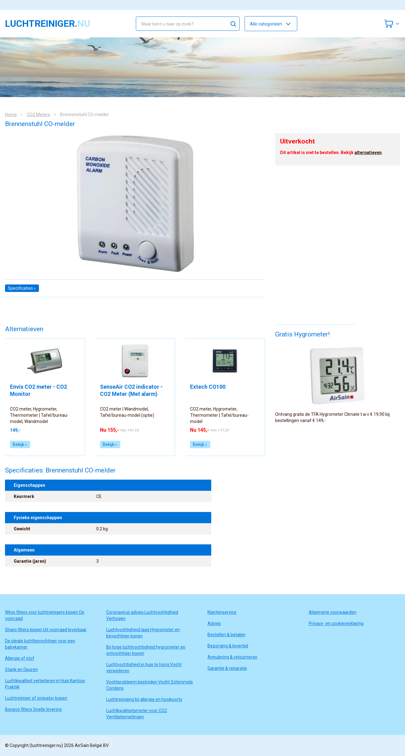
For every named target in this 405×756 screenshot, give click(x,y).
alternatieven (368, 152)
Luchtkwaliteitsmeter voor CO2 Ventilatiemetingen (136, 713)
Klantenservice (221, 612)
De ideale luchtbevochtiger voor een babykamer (40, 644)
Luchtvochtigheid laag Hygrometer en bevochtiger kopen (143, 632)
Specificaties (22, 288)
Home (11, 114)
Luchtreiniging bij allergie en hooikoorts (144, 699)
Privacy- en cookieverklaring (336, 623)
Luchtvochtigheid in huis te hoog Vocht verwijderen (144, 667)
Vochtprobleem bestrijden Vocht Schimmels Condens (149, 685)
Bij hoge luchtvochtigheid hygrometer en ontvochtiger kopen (145, 650)
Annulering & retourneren (232, 657)
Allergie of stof (19, 658)
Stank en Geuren (21, 669)
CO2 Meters (38, 114)
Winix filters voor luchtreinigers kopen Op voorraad (44, 615)
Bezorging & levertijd (227, 645)
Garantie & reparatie (227, 668)
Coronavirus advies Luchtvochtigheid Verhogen (142, 615)
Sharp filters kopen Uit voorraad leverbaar (46, 629)
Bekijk (20, 444)
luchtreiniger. (47, 24)
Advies (214, 623)
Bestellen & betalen (226, 634)
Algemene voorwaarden (332, 612)
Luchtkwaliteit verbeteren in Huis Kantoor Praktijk (45, 683)
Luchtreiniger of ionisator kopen (36, 698)
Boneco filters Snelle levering (33, 709)
